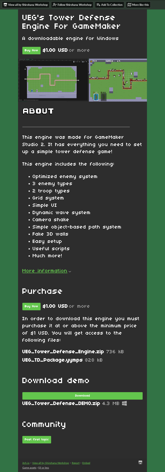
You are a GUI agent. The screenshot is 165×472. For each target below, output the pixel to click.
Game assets (29, 467)
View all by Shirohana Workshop (50, 462)
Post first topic (37, 439)
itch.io (25, 462)
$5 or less (43, 467)
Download (82, 395)
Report (75, 462)
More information (46, 271)
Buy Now (31, 50)
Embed (86, 462)
